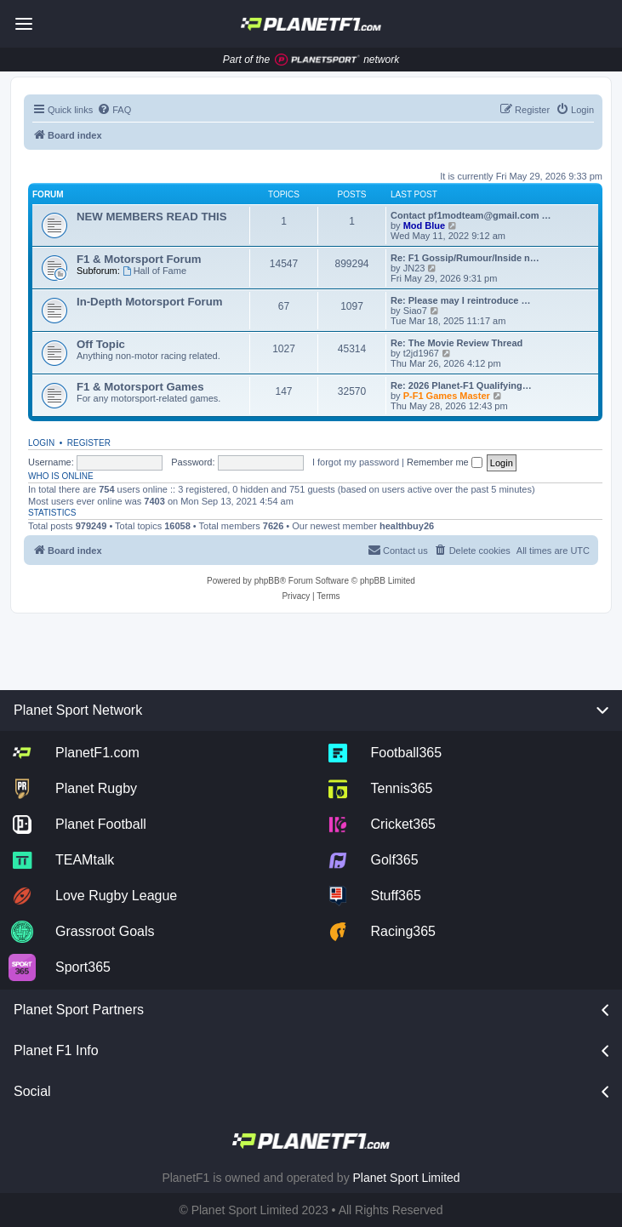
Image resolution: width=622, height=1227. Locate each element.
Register (89, 443)
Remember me (444, 462)
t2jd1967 (421, 353)
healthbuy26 (406, 526)
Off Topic (101, 344)
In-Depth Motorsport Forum (149, 301)
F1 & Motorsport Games (140, 386)
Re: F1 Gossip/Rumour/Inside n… (465, 258)
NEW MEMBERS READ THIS (152, 216)
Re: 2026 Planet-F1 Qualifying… (461, 385)
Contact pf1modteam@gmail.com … (471, 215)
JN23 (414, 268)
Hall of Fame (154, 270)
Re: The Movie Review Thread (456, 343)
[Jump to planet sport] (317, 60)
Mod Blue (425, 225)
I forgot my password (355, 462)
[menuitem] (114, 110)
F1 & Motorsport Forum (139, 259)
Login (41, 443)
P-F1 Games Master (448, 396)
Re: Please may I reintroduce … (460, 300)
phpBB (267, 580)
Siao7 (415, 310)
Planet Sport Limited (406, 1177)
